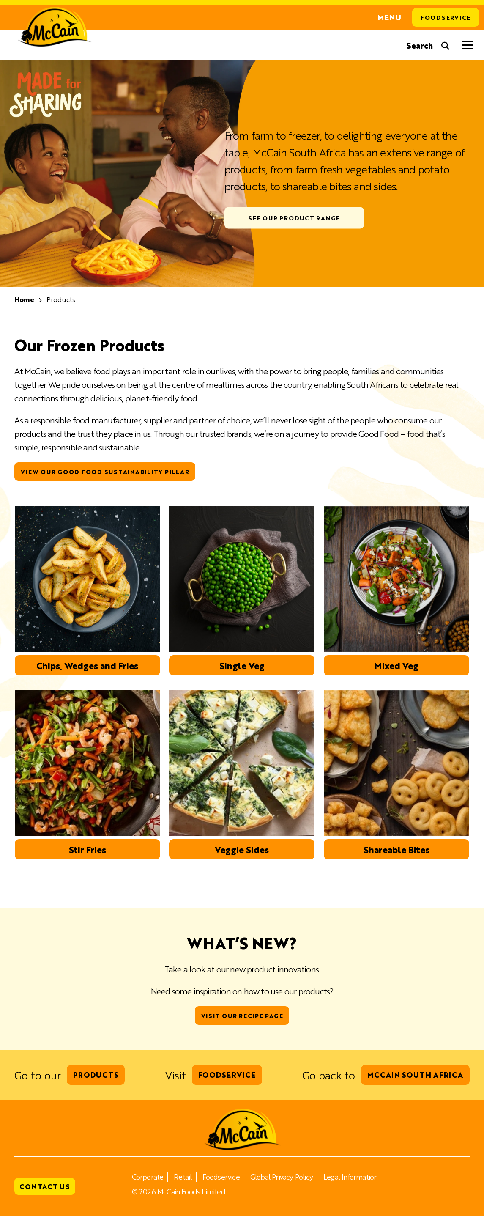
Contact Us (44, 1186)
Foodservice (445, 17)
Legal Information (350, 1176)
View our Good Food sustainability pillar (105, 471)
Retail (182, 1176)
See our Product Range (294, 218)
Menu (390, 17)
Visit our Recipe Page (242, 1015)
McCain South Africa (415, 1074)
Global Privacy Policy (281, 1176)
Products (95, 1074)
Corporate (148, 1176)
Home (24, 299)
